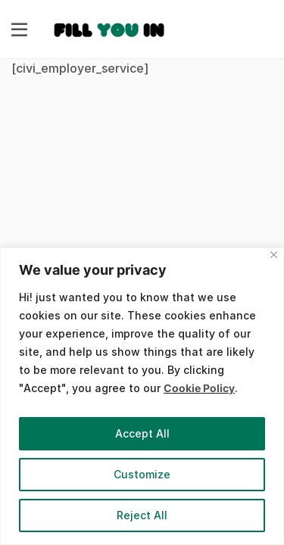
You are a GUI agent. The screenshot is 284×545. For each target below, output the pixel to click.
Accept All (142, 433)
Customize (142, 474)
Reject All (142, 515)
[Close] (273, 254)
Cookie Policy (199, 388)
